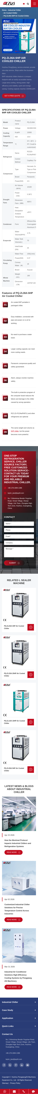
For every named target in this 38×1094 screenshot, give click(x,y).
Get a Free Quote (14, 96)
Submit (14, 563)
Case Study (19, 1010)
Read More (13, 852)
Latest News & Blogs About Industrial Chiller (18, 789)
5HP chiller (15, 431)
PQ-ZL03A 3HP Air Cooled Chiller (14, 627)
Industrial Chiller (14, 10)
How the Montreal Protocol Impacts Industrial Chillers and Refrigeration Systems (17, 843)
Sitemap (5, 1083)
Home (4, 10)
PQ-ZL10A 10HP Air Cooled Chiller (14, 722)
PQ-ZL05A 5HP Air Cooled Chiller (14, 769)
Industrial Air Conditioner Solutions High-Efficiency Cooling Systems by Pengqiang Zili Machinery (18, 976)
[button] (16, 51)
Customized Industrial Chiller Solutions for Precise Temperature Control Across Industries (17, 909)
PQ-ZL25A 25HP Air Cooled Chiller (14, 675)
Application (19, 1018)
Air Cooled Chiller (10, 13)
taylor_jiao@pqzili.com (14, 1059)
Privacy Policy (15, 1083)
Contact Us (7, 1034)
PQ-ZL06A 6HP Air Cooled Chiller (16, 16)
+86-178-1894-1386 (13, 1053)
